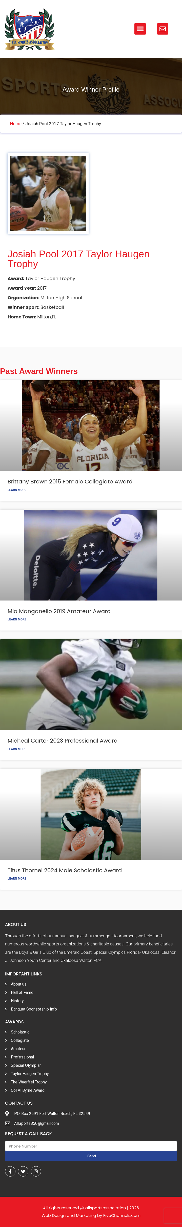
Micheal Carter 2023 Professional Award (63, 741)
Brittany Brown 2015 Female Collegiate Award (70, 481)
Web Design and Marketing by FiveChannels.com (91, 1215)
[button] (140, 29)
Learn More (17, 490)
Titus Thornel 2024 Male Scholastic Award (65, 870)
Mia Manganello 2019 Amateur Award (59, 611)
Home (16, 123)
